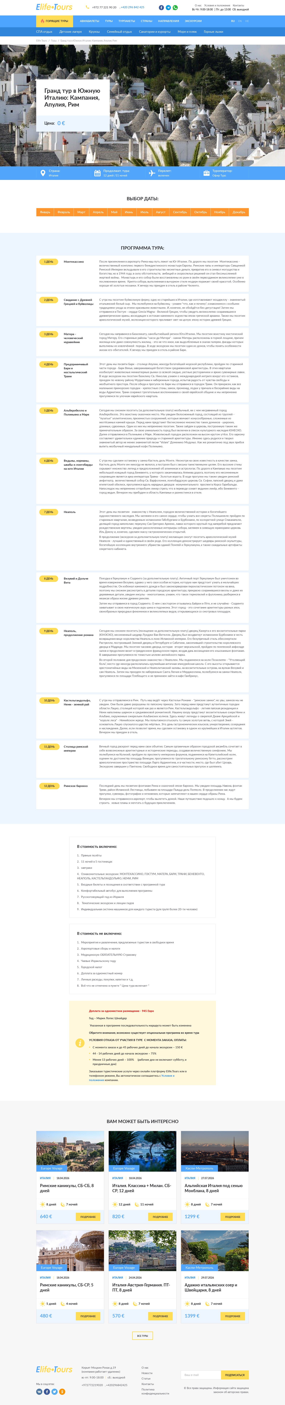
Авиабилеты (89, 21)
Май (114, 212)
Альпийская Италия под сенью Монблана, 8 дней (214, 1188)
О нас (198, 5)
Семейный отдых (119, 31)
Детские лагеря (70, 31)
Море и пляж (187, 31)
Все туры (142, 1336)
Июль (144, 212)
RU (233, 21)
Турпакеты (127, 21)
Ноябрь (219, 212)
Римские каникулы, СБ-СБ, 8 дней (67, 1188)
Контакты (238, 5)
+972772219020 (92, 1385)
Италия (45, 1178)
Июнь (129, 212)
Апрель (98, 212)
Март (81, 212)
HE (247, 21)
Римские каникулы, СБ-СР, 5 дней (66, 1287)
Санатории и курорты (154, 31)
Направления (168, 21)
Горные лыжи (213, 31)
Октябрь (200, 212)
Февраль (64, 212)
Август (161, 212)
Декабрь (239, 212)
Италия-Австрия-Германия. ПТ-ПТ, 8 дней (141, 1287)
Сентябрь (180, 212)
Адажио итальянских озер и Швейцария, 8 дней (211, 1287)
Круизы (94, 31)
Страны (146, 21)
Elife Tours (41, 41)
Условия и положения (217, 5)
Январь (45, 212)
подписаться (235, 1375)
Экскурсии (193, 21)
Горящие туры (54, 21)
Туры (109, 21)
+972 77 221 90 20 (104, 7)
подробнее (88, 1217)
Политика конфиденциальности (155, 1391)
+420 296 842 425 (132, 7)
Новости (147, 1373)
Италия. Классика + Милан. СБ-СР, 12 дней (141, 1188)
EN (240, 21)
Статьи (146, 1378)
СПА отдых (44, 31)
